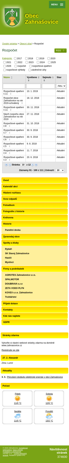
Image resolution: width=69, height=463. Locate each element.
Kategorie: (7, 58)
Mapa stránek (18, 450)
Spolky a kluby (11, 243)
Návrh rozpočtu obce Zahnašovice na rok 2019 (13, 117)
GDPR (6, 322)
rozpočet (21, 66)
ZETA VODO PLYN (14, 288)
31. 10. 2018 (33, 123)
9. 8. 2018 (32, 143)
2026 (8, 66)
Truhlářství (10, 297)
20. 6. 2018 (32, 157)
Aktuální (61, 91)
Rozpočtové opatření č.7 (13, 131)
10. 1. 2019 (32, 91)
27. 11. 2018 (33, 114)
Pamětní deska (13, 230)
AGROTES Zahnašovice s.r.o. (20, 275)
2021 (8, 62)
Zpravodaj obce (11, 236)
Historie (7, 224)
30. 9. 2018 (32, 130)
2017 (19, 58)
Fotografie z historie (13, 211)
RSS (60, 50)
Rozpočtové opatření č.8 (13, 124)
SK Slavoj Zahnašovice (17, 253)
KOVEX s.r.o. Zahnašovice (19, 292)
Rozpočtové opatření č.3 (13, 158)
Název (6, 77)
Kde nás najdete (11, 316)
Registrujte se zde (10, 350)
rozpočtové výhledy (15, 70)
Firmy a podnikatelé (13, 269)
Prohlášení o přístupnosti (12, 452)
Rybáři (8, 249)
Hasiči (8, 258)
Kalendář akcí (10, 186)
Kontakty (8, 309)
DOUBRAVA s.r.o (14, 284)
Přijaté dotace (10, 303)
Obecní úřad (26, 43)
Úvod (6, 180)
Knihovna (8, 217)
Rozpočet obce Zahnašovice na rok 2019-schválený (13, 100)
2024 (42, 62)
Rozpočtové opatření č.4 (13, 151)
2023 (31, 62)
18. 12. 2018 (33, 98)
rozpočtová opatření (42, 66)
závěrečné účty (38, 70)
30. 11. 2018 (33, 107)
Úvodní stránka (9, 43)
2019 (41, 58)
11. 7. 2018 (32, 150)
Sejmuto (48, 77)
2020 (52, 58)
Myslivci (9, 262)
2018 (30, 58)
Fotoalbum (9, 205)
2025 (53, 62)
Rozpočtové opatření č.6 (13, 138)
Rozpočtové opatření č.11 (13, 92)
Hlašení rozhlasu (12, 192)
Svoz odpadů (10, 199)
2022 (19, 62)
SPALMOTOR (12, 279)
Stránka (16, 164)
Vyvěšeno (33, 77)
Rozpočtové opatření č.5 (13, 145)
